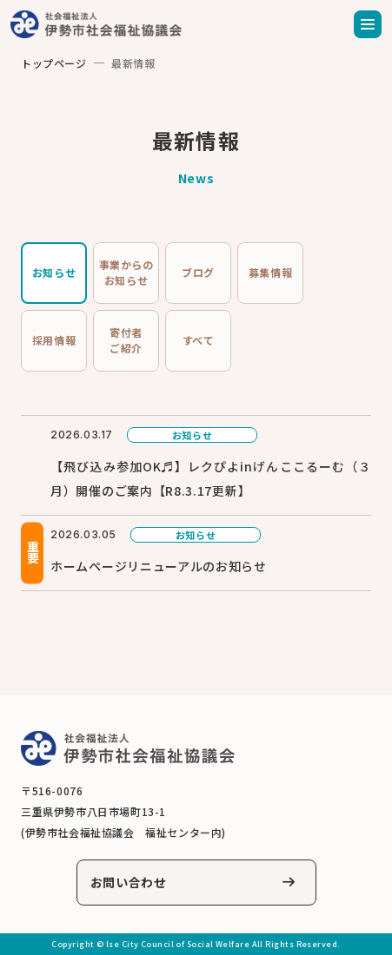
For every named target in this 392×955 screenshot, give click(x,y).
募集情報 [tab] (270, 272)
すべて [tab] (199, 340)
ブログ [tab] (198, 272)
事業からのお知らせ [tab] (126, 272)
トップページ (54, 63)
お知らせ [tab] (54, 272)
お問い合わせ (128, 882)
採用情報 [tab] (54, 340)
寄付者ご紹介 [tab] (126, 340)
